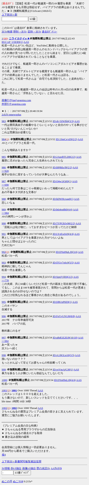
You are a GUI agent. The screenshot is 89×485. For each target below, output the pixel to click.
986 (4, 167)
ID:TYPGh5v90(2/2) (64, 223)
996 (4, 316)
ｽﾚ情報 (6, 468)
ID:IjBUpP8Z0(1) (62, 301)
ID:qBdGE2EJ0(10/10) (65, 337)
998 (4, 355)
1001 (4, 390)
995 (4, 301)
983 (4, 121)
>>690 (5, 184)
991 (4, 233)
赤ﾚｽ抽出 (16, 468)
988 (4, 198)
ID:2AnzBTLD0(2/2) (64, 156)
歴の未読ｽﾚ (43, 468)
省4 (4, 454)
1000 (4, 380)
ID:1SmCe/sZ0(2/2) (66, 139)
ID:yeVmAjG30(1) (63, 369)
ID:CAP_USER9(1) (12, 42)
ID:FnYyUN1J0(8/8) (64, 316)
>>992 (5, 341)
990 (4, 223)
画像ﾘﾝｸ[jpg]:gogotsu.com (16, 100)
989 (4, 209)
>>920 (5, 170)
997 (4, 337)
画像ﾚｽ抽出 (29, 468)
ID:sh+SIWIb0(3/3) (63, 121)
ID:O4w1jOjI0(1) (62, 181)
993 (4, 262)
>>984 (5, 213)
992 (4, 251)
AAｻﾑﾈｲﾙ (56, 468)
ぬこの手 (7, 481)
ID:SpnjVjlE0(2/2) (63, 276)
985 (4, 156)
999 (4, 369)
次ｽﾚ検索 (7, 31)
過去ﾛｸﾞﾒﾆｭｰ (49, 31)
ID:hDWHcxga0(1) (63, 198)
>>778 (5, 280)
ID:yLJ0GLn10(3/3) (63, 355)
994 (4, 276)
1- (13, 14)
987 (4, 181)
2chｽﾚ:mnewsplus (11, 114)
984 (4, 139)
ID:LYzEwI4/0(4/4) (63, 233)
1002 (4, 408)
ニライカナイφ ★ (19, 38)
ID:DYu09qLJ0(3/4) (66, 251)
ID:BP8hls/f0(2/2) (62, 167)
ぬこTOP (18, 481)
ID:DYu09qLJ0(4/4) (65, 380)
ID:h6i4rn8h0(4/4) (62, 209)
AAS (26, 42)
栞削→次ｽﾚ (34, 31)
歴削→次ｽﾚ (20, 31)
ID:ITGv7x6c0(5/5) (63, 262)
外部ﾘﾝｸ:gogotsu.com (14, 103)
